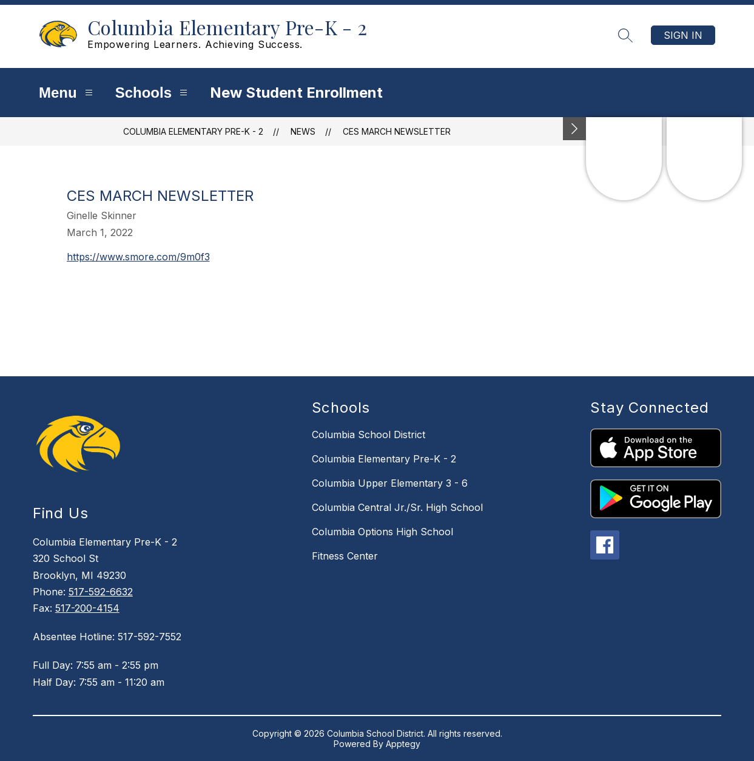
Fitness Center (345, 556)
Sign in (683, 35)
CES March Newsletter (397, 131)
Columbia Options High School (382, 532)
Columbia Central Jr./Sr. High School (397, 507)
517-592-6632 (101, 592)
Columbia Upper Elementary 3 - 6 (390, 483)
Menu (67, 92)
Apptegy (403, 744)
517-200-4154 (87, 608)
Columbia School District (368, 434)
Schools (152, 92)
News (303, 131)
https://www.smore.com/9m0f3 (138, 257)
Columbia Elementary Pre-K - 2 (193, 131)
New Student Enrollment (296, 92)
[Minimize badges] (574, 128)
